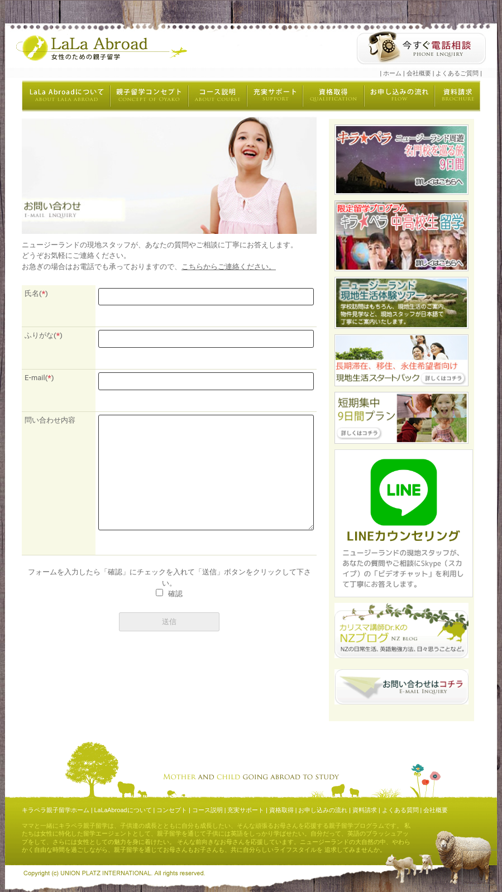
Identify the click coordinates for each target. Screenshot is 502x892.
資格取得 (281, 810)
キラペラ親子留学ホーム (55, 810)
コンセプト (171, 810)
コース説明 (207, 810)
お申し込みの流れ (322, 810)
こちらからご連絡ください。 (228, 266)
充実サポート (245, 810)
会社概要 (419, 73)
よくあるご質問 (457, 73)
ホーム (392, 73)
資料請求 (364, 810)
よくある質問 (400, 810)
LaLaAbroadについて (123, 810)
